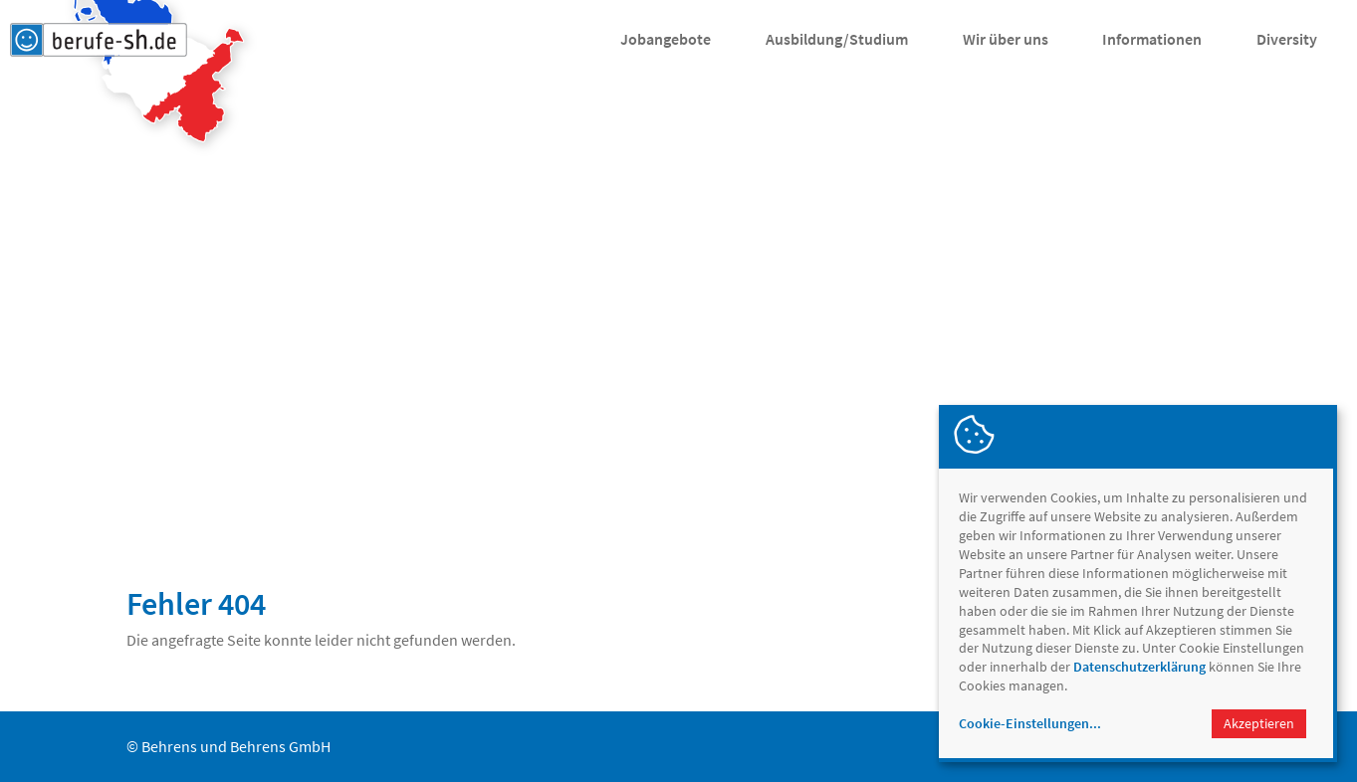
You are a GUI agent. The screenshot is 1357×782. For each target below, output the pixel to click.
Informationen (1152, 39)
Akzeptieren (1259, 723)
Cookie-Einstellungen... (1030, 723)
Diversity (1286, 39)
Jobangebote (665, 39)
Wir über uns (1005, 39)
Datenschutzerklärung (1139, 667)
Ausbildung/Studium (837, 39)
